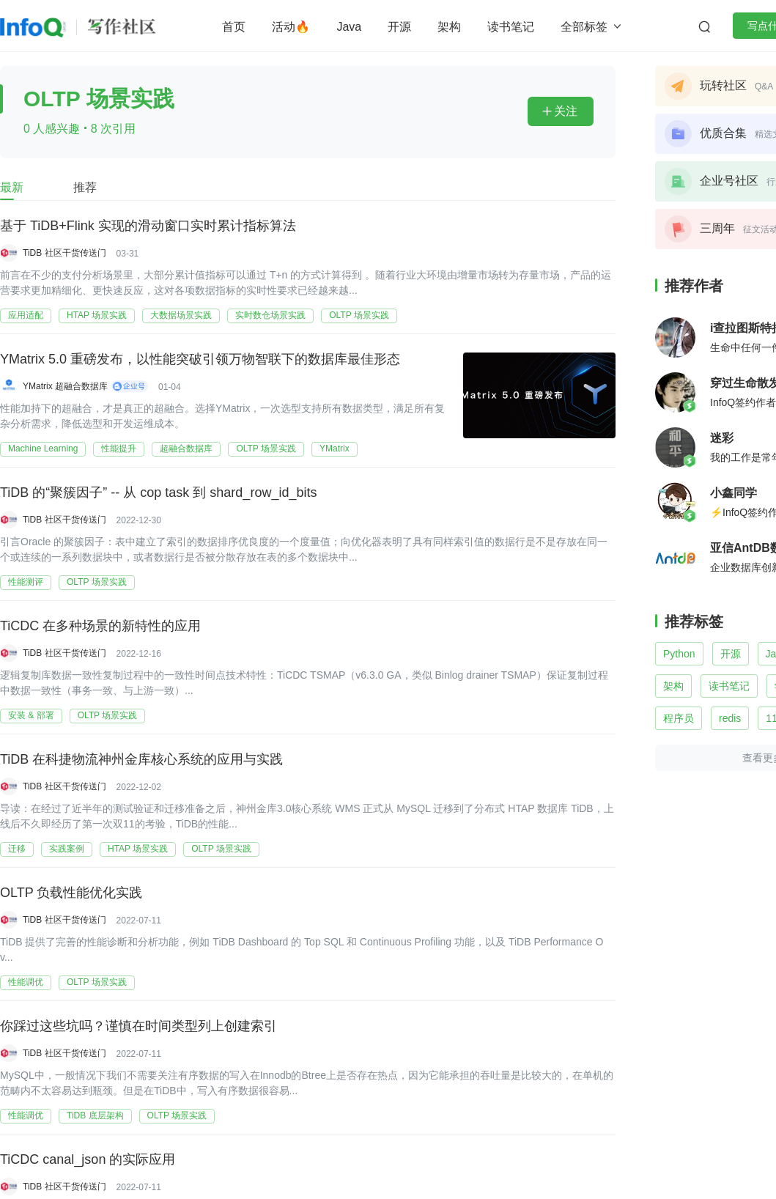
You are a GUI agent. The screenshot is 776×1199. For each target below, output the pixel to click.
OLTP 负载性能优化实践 (71, 892)
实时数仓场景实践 (270, 315)
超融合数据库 (186, 448)
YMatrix (334, 448)
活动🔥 (291, 27)
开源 (399, 27)
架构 (449, 27)
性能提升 (118, 448)
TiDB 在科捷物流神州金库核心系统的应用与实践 (141, 759)
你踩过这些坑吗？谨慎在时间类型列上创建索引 (138, 1026)
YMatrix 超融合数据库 (65, 386)
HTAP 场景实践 (97, 315)
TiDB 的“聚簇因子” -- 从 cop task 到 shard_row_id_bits (158, 492)
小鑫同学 (733, 493)
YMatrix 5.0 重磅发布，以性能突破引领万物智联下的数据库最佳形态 (200, 359)
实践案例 (66, 849)
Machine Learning (43, 448)
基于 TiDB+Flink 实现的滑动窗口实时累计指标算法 (148, 225)
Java (348, 27)
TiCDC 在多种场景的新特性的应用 (100, 626)
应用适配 (25, 315)
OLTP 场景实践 (359, 315)
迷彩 (721, 438)
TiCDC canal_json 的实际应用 (87, 1159)
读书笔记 (510, 27)
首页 (233, 27)
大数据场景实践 (181, 315)
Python (679, 654)
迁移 (17, 849)
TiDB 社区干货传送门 (64, 253)
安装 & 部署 (31, 715)
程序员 (678, 718)
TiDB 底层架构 (95, 1115)
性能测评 (25, 582)
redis (730, 718)
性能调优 (25, 982)
